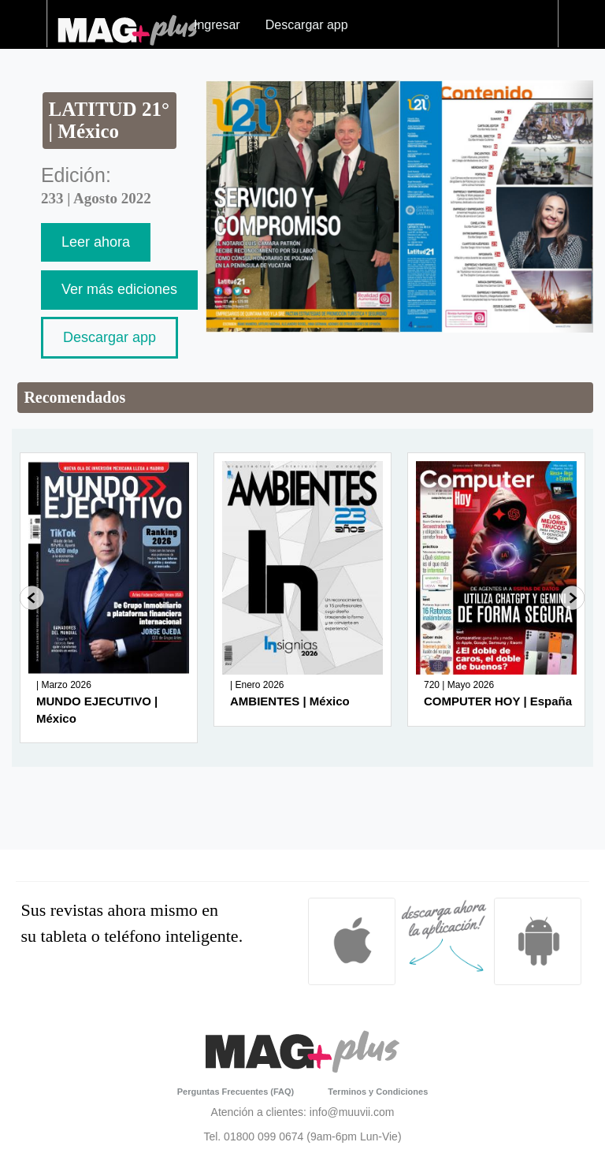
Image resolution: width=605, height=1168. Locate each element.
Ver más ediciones (119, 289)
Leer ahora (95, 242)
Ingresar (217, 25)
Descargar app (306, 25)
